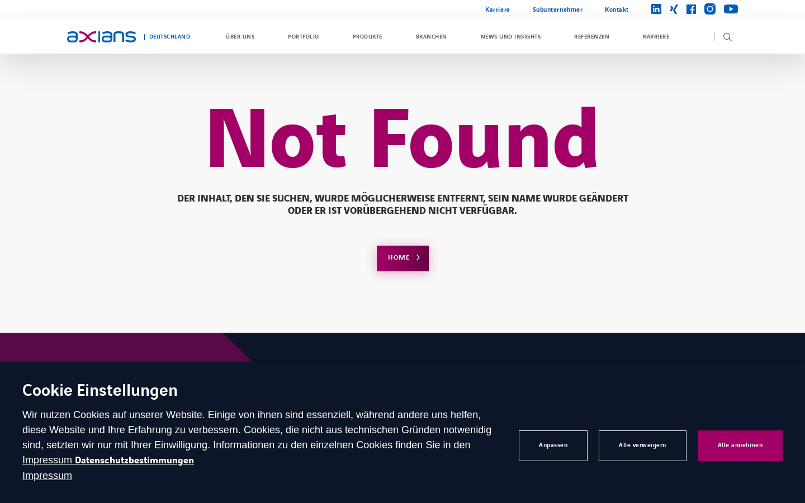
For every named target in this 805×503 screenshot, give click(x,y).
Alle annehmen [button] (740, 445)
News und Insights (511, 37)
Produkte (367, 37)
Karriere (497, 10)
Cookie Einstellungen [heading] (100, 391)
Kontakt (617, 10)
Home (399, 257)
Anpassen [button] (553, 445)
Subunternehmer (558, 10)
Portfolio (303, 37)
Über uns (240, 37)
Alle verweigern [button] (642, 445)
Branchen (431, 37)
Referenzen (591, 37)
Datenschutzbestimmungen (134, 460)
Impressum (48, 460)
